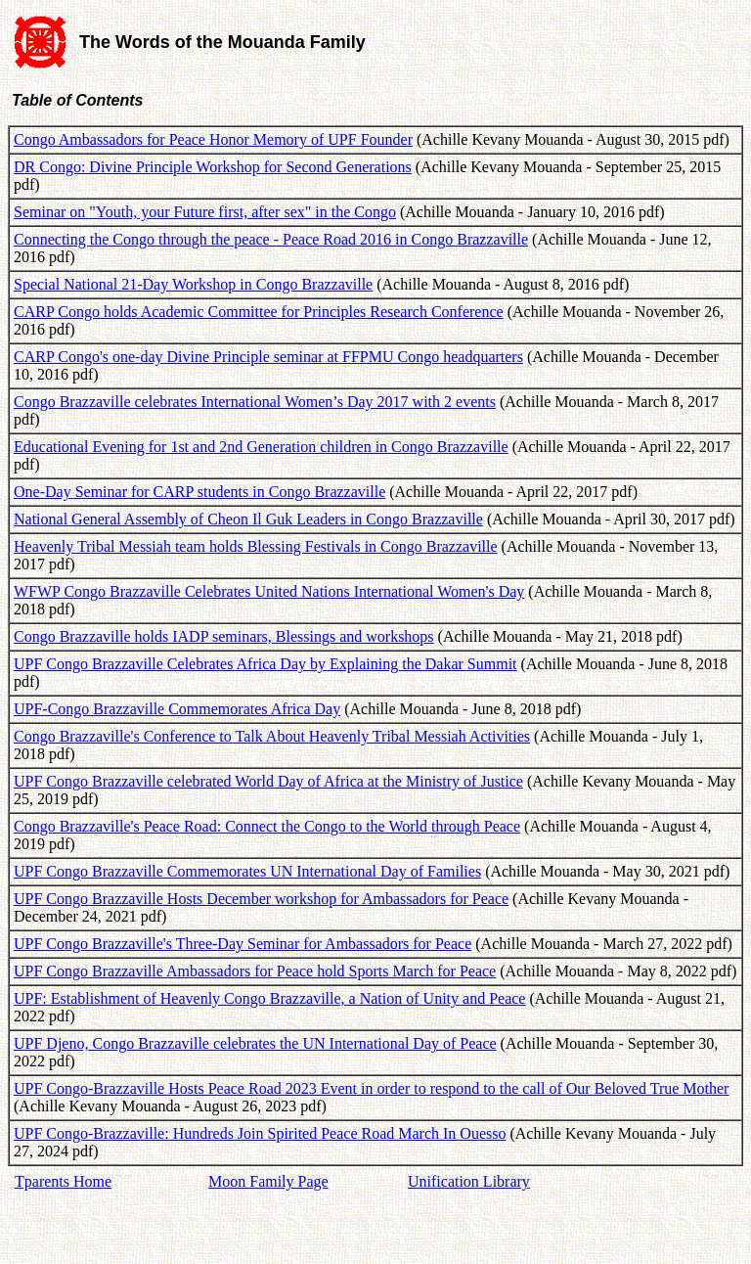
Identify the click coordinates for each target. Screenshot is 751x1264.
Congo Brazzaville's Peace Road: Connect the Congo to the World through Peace (267, 826)
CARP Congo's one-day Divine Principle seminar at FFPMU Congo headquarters (268, 356)
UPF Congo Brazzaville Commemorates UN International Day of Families (247, 871)
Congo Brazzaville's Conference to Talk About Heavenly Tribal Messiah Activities (272, 736)
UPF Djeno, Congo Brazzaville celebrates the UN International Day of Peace (255, 1043)
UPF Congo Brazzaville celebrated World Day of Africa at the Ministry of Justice (268, 781)
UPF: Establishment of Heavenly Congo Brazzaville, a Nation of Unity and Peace (269, 998)
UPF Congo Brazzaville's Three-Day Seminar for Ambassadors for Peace (242, 943)
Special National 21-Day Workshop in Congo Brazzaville (193, 284)
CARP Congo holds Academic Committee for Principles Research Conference (259, 311)
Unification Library (469, 1181)
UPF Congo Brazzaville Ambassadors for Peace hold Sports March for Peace (255, 971)
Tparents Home (63, 1181)
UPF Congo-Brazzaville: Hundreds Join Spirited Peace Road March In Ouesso (260, 1133)
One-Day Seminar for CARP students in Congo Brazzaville (199, 491)
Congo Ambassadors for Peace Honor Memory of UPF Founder (213, 139)
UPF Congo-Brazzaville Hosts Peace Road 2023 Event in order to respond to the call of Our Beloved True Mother (371, 1088)
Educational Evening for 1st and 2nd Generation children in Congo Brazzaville (261, 446)
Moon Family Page (268, 1181)
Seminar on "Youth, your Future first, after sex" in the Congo (205, 211)
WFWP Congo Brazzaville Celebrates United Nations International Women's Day (269, 591)
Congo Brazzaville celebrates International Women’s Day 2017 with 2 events (255, 401)
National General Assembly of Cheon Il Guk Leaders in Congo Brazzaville (248, 519)
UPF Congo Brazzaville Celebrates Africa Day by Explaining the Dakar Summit (265, 663)
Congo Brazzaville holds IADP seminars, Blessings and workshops (224, 636)
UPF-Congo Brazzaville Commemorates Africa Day (177, 708)
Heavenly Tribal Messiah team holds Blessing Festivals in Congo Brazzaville (256, 546)
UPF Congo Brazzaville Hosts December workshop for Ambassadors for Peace (261, 898)
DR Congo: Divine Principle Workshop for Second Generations (213, 166)
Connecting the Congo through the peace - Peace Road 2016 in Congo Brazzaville (271, 239)
